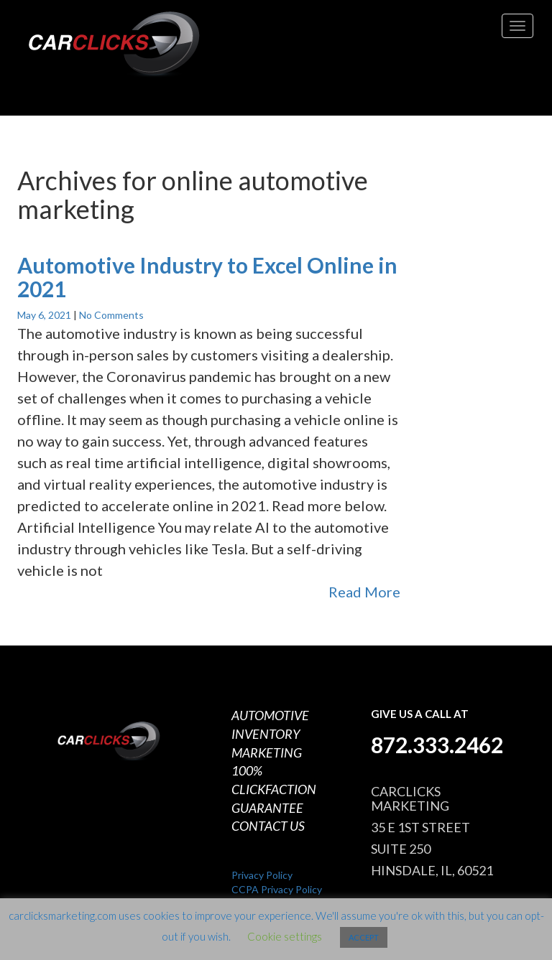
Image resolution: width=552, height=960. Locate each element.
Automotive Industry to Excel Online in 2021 (207, 277)
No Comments (111, 315)
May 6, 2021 (45, 315)
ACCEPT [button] (364, 937)
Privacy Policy (262, 875)
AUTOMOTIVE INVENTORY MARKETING (270, 733)
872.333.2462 (437, 745)
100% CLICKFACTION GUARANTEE (273, 789)
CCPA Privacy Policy (276, 889)
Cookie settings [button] (284, 936)
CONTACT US (268, 826)
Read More (364, 591)
